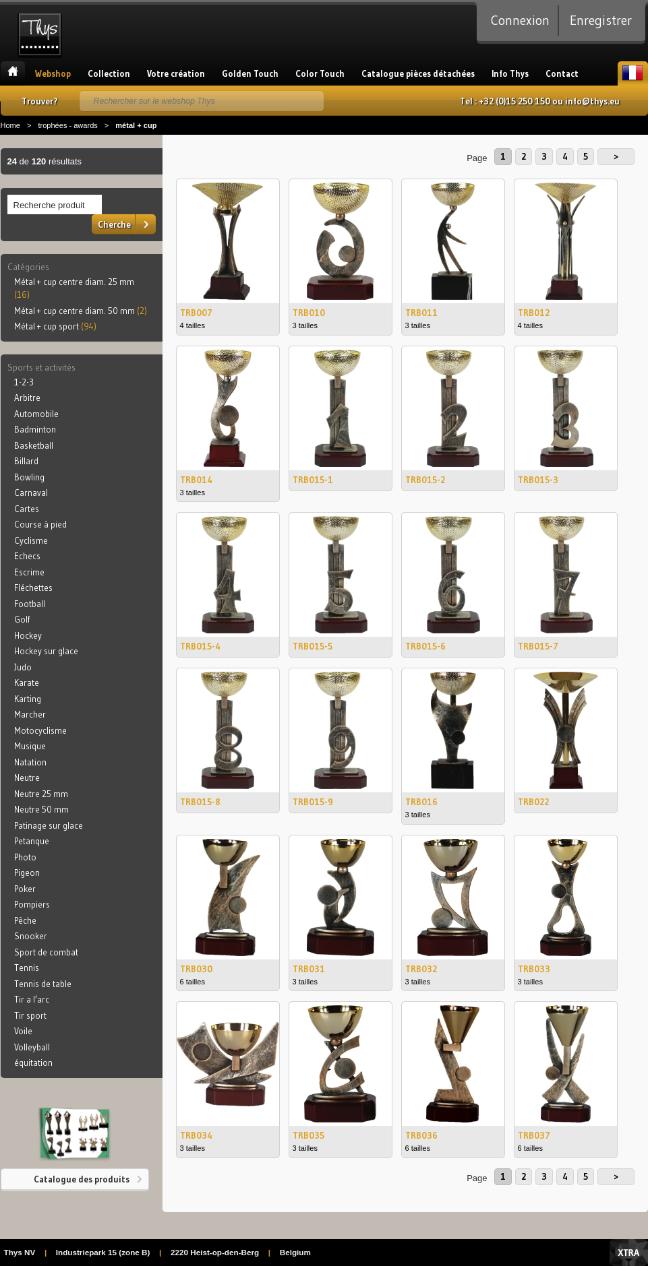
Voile (23, 1030)
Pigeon (27, 872)
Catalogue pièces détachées (418, 73)
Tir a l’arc (31, 999)
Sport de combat (46, 952)
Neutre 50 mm (41, 809)
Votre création (176, 73)
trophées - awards (67, 125)
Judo (23, 667)
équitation (33, 1062)
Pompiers (32, 904)
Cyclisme (31, 540)
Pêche (25, 920)
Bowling (29, 477)
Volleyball (32, 1047)
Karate (26, 682)
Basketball (33, 445)
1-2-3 (24, 382)
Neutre (27, 777)
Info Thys (510, 73)
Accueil (13, 73)
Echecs (27, 555)
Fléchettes (33, 587)
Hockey (28, 635)
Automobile (36, 413)
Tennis (26, 967)
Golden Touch (250, 73)
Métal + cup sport (55, 326)
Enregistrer (601, 20)
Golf (22, 619)
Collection (109, 73)
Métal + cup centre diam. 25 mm (74, 288)
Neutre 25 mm (41, 793)
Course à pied (40, 524)
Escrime (29, 572)
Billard (26, 460)
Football (29, 603)
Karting (27, 698)
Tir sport (30, 1015)
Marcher (30, 714)
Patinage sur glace (48, 825)
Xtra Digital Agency (629, 1252)
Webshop (53, 73)
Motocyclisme (40, 730)
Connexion (520, 20)
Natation (30, 762)
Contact (562, 73)
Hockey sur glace (46, 650)
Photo (25, 857)
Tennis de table (42, 983)
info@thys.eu (592, 101)
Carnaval (31, 492)
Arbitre (27, 397)
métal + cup (135, 125)
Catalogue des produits (81, 1179)
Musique (30, 745)
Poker (25, 888)
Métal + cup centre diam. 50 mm (80, 310)
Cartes (26, 508)
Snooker (30, 935)
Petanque (31, 840)
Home (10, 125)
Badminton (35, 429)
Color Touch (320, 73)
